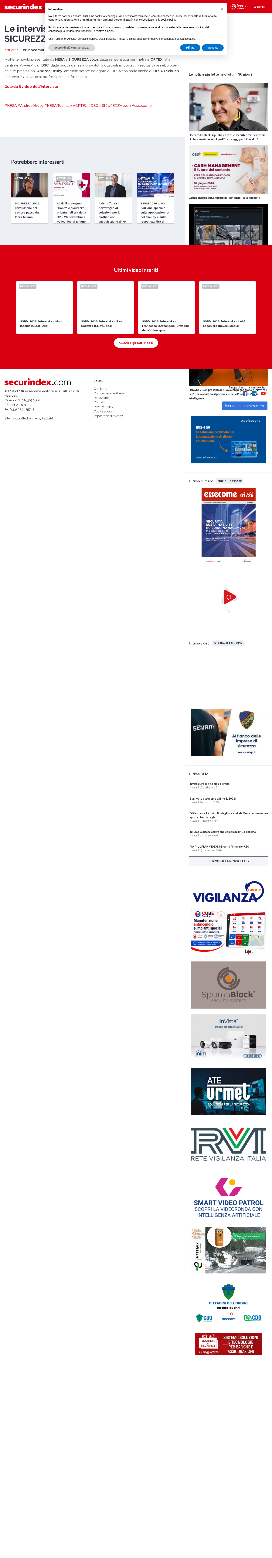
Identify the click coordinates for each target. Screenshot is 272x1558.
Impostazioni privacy (108, 533)
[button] (222, 9)
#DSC (93, 217)
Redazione (101, 514)
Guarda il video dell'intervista (31, 198)
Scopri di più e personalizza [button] (71, 47)
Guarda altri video (228, 643)
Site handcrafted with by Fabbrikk (29, 535)
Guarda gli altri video (136, 459)
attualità (12, 162)
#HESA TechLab (58, 217)
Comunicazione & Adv (109, 510)
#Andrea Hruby (30, 217)
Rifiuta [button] (190, 47)
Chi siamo (100, 505)
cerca (260, 7)
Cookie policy (103, 528)
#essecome (142, 217)
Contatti (99, 519)
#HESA (11, 217)
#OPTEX (80, 217)
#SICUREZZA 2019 (115, 217)
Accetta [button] (213, 47)
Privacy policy (103, 523)
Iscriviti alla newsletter (229, 861)
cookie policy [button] (168, 19)
